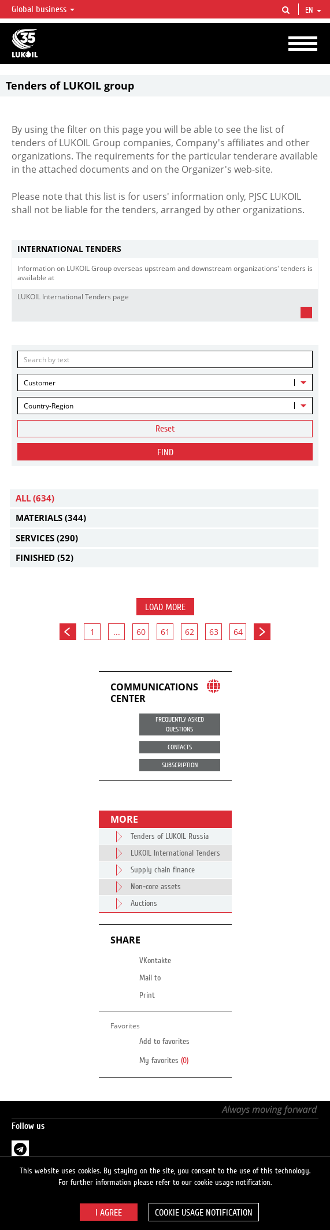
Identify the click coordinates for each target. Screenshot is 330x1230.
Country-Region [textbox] (48, 406)
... (116, 631)
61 (165, 631)
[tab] (165, 249)
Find (165, 452)
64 (238, 631)
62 (189, 631)
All (35, 498)
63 (213, 631)
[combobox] (165, 382)
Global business (43, 9)
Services (47, 538)
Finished (44, 557)
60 (141, 631)
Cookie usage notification (204, 1212)
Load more (165, 607)
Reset (165, 428)
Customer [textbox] (39, 383)
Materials (51, 517)
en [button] (313, 10)
